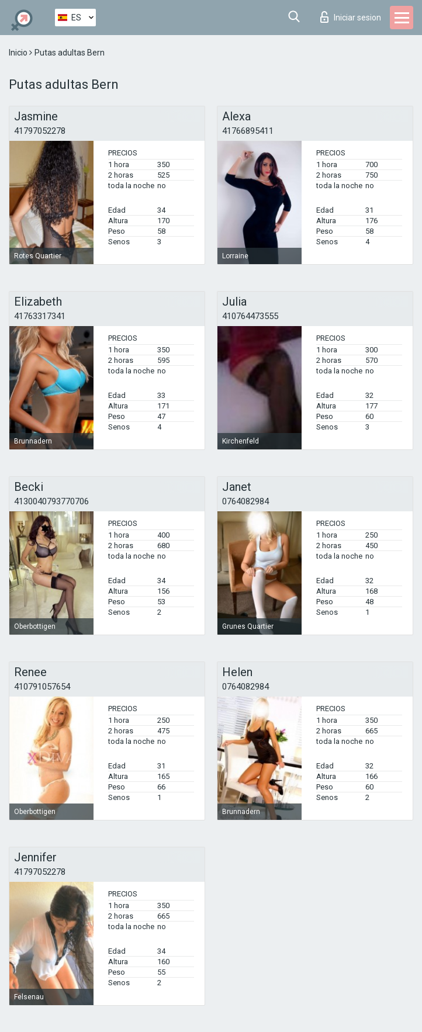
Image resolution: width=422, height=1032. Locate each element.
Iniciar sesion (350, 17)
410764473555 (250, 316)
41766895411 (248, 131)
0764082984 (245, 501)
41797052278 (39, 131)
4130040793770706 (51, 501)
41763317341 (39, 316)
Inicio (19, 52)
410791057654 (42, 686)
